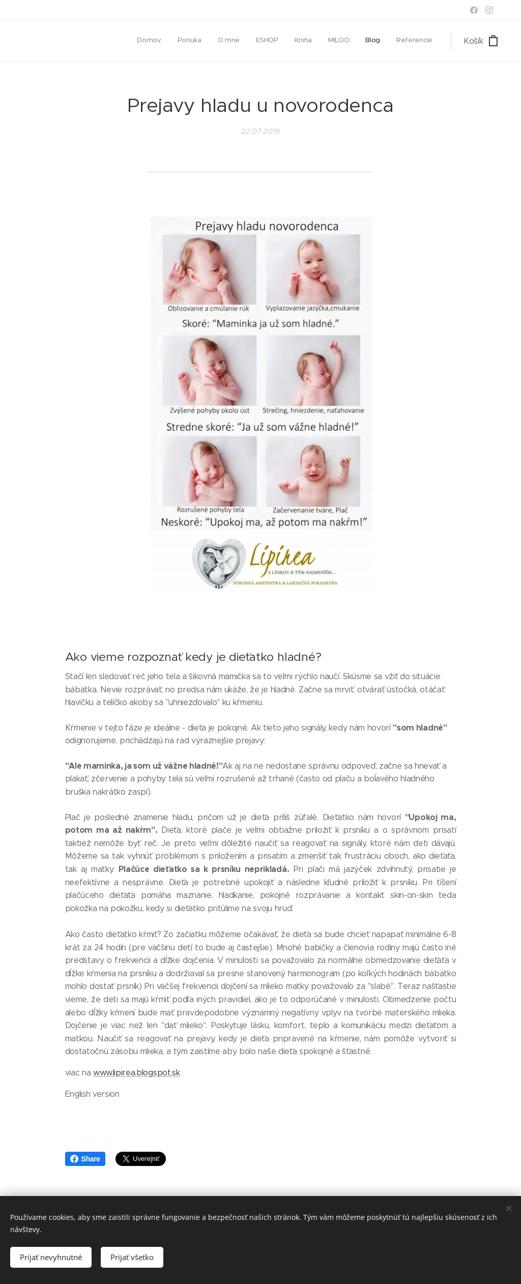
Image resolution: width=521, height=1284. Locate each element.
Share (85, 1159)
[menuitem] (321, 41)
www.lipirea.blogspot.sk (136, 1072)
